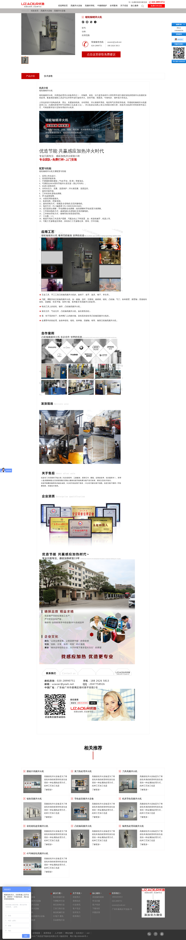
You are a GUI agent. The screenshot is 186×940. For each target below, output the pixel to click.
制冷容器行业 (59, 897)
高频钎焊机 (89, 6)
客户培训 (96, 905)
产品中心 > (28, 893)
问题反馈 (96, 912)
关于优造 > (77, 893)
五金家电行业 (59, 920)
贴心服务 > (97, 893)
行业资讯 (76, 905)
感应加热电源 (29, 920)
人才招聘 (58, 933)
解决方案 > (57, 893)
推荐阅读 (47, 933)
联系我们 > (116, 893)
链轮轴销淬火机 (46, 95)
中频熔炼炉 (102, 6)
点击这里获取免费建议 (101, 54)
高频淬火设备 (76, 6)
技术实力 (76, 912)
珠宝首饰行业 (59, 905)
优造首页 (35, 11)
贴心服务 (135, 6)
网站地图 (69, 933)
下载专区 (96, 908)
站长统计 (80, 933)
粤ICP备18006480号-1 (79, 936)
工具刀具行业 (59, 908)
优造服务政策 (98, 897)
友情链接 (36, 933)
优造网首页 (63, 6)
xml (88, 933)
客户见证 (76, 908)
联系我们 (76, 916)
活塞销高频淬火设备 (32, 901)
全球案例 (113, 6)
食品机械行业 (59, 912)
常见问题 (96, 901)
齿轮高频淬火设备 (31, 905)
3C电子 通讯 (58, 916)
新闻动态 (76, 901)
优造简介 (76, 897)
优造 (121, 105)
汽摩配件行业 (59, 901)
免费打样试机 (156, 6)
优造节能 (48, 151)
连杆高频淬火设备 (31, 908)
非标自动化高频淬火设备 (34, 916)
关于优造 (124, 6)
